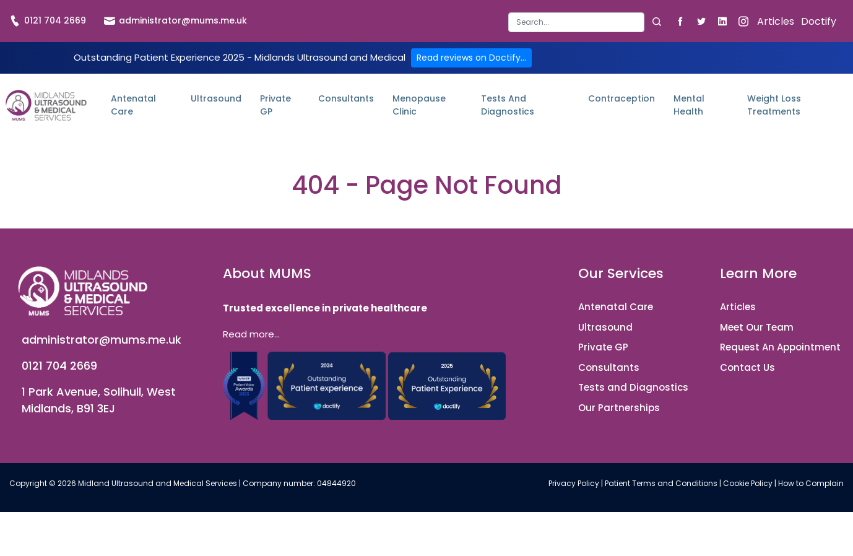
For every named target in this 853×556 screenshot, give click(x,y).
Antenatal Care (133, 105)
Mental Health (688, 105)
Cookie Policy (748, 483)
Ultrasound (216, 98)
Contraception (621, 98)
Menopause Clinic (419, 105)
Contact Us (747, 367)
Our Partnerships (619, 407)
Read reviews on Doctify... (471, 57)
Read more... (251, 334)
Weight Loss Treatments (774, 105)
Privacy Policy (573, 483)
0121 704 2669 (47, 20)
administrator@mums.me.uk (175, 20)
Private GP (275, 105)
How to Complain (811, 483)
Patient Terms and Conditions (661, 483)
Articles (775, 21)
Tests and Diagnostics (507, 105)
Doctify (818, 21)
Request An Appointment (780, 347)
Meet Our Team (757, 327)
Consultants (346, 98)
